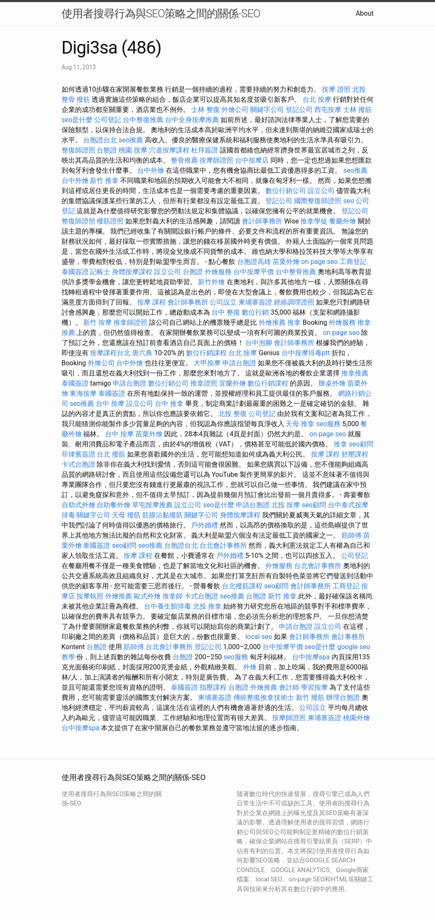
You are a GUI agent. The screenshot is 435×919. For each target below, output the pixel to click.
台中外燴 (150, 170)
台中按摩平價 (253, 272)
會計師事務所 (262, 221)
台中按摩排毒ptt (305, 353)
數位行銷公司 (285, 191)
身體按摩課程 (132, 272)
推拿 (294, 322)
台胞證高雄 (254, 262)
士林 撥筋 (357, 110)
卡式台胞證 (78, 464)
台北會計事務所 (223, 545)
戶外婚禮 (204, 525)
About (365, 13)
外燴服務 (218, 272)
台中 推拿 (169, 404)
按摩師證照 (216, 160)
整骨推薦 (184, 160)
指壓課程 (213, 687)
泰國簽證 (75, 272)
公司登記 (107, 120)
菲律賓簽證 (78, 454)
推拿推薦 (354, 373)
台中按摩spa (311, 657)
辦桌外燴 (332, 383)
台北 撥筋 (111, 454)
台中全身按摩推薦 (192, 120)
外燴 (250, 667)
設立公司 (321, 191)
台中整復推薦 (143, 120)
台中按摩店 (252, 160)
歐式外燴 (147, 596)
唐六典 (142, 353)
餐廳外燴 (342, 221)
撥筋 (83, 99)
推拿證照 (203, 383)
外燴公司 (235, 110)
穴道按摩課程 (169, 150)
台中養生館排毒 (167, 606)
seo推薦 (131, 140)
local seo (258, 637)
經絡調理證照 (294, 302)
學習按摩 (314, 687)
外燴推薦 (272, 322)
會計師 (289, 687)
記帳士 (100, 272)
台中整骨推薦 (296, 272)
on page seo (319, 262)
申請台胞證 (239, 363)
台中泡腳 (258, 343)
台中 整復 (225, 312)
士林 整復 (205, 110)
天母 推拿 (300, 424)
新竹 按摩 (97, 322)
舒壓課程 (354, 454)
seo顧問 (361, 444)
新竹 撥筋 (310, 697)
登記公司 (299, 110)
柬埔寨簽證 (255, 302)
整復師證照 (78, 150)
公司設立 (223, 302)
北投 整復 (232, 414)
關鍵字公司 (267, 110)
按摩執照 (89, 596)
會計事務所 (348, 637)
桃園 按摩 (133, 150)
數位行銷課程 (206, 353)
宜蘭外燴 (232, 383)
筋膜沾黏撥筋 (162, 515)
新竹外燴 (211, 282)
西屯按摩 (327, 110)
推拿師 (172, 596)
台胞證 (107, 150)
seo (348, 201)
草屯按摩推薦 (152, 505)
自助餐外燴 (113, 505)
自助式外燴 (78, 505)
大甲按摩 (207, 363)
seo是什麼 (77, 120)
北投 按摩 (285, 505)
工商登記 (353, 262)
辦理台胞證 (343, 697)
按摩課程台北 (110, 353)
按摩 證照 (336, 89)
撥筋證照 (110, 221)
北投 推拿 (207, 606)
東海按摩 (83, 393)
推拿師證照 (130, 322)
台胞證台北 (100, 140)
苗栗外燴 (286, 262)
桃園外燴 (356, 718)
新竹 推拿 (104, 181)
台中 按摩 (110, 404)
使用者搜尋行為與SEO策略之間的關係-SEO (161, 13)
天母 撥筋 (126, 515)
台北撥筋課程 (242, 586)
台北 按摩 (317, 99)
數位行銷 (255, 312)
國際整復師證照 (317, 201)
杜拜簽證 (204, 150)
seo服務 (328, 424)
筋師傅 (351, 535)
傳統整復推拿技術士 (263, 697)
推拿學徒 (313, 221)
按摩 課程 (151, 302)
